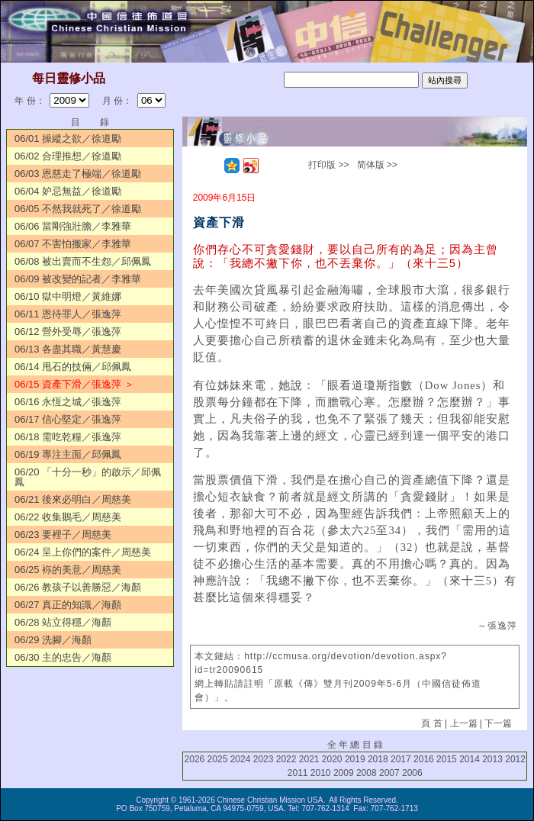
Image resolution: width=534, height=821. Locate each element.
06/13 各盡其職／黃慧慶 (67, 349)
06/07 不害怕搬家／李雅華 (72, 244)
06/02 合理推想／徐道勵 (67, 156)
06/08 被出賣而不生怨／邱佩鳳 (82, 261)
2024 (240, 759)
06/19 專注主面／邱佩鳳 (67, 454)
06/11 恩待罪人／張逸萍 (67, 314)
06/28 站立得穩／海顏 (62, 622)
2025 (217, 759)
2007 (389, 773)
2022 (286, 759)
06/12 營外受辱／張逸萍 (67, 331)
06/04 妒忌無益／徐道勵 (67, 191)
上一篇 (464, 723)
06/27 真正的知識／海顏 (67, 604)
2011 (298, 773)
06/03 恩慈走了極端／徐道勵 (77, 173)
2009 (343, 773)
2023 (263, 759)
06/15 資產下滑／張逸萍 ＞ (74, 384)
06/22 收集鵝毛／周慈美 (67, 517)
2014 (469, 759)
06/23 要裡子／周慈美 (62, 534)
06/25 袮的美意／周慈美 (67, 569)
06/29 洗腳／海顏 (53, 640)
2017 (401, 759)
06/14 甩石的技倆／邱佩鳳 (72, 366)
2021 (309, 759)
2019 (355, 759)
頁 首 (431, 723)
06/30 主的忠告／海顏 (62, 657)
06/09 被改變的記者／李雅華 (77, 279)
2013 (492, 759)
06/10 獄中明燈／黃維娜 (67, 296)
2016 (423, 759)
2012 (515, 759)
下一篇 (498, 723)
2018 (378, 759)
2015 (446, 759)
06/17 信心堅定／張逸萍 (67, 419)
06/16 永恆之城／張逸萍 (67, 401)
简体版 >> (377, 164)
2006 (412, 773)
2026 (195, 759)
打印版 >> (328, 164)
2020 (332, 759)
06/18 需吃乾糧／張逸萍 (67, 437)
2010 (320, 773)
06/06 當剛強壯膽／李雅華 (72, 226)
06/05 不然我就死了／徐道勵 (77, 208)
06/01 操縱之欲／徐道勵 (67, 138)
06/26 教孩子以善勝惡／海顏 (77, 587)
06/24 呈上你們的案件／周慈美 (82, 552)
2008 (366, 773)
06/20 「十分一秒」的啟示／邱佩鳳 (87, 477)
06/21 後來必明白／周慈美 (72, 499)
